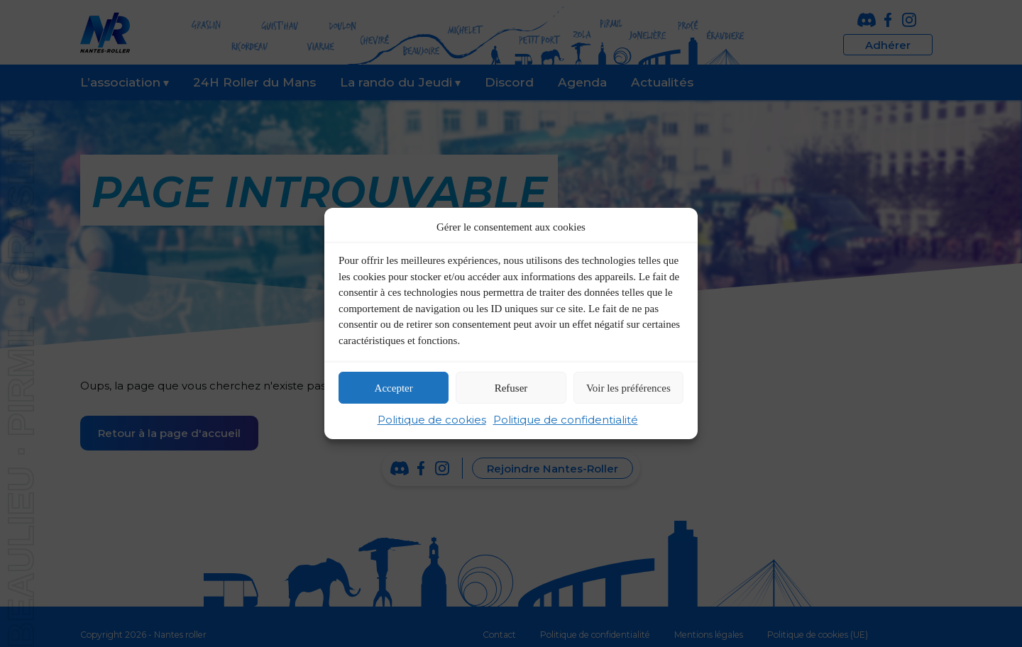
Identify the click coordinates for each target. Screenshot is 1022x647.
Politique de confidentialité (565, 419)
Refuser (511, 388)
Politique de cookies (432, 419)
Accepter (394, 388)
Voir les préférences (628, 388)
